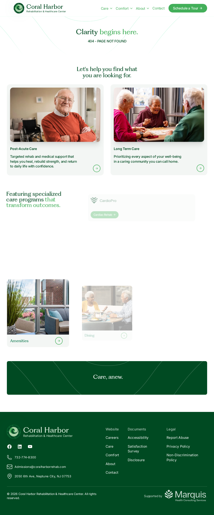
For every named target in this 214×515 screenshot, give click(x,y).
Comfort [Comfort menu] (124, 8)
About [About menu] (142, 8)
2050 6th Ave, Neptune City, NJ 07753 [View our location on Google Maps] (39, 476)
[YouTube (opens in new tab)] (30, 446)
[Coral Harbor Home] (40, 8)
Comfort (112, 455)
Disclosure (136, 460)
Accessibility (138, 437)
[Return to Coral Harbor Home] (57, 432)
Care (110, 446)
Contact (112, 472)
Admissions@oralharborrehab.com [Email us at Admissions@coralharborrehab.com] (36, 466)
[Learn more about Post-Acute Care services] (55, 129)
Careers (112, 437)
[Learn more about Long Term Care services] (159, 130)
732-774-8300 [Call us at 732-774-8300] (21, 457)
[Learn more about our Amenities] (38, 313)
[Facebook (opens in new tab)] (9, 446)
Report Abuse (178, 437)
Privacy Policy (178, 446)
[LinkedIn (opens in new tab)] (19, 446)
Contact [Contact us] (158, 8)
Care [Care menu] (106, 8)
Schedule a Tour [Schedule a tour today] (188, 8)
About (110, 464)
